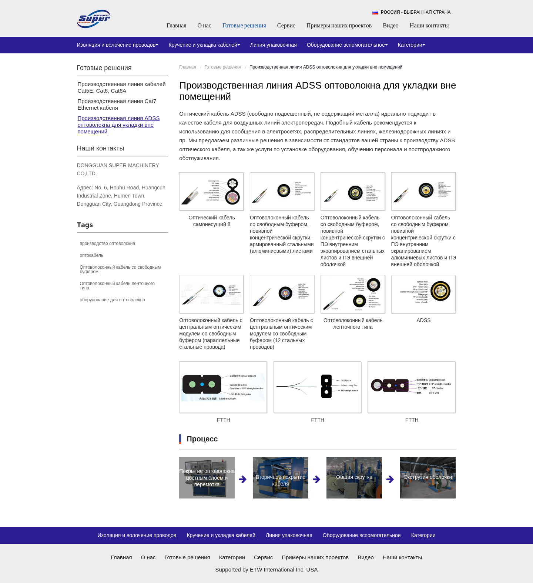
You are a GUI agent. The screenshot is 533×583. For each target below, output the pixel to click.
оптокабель (92, 255)
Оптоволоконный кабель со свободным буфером (120, 269)
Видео (390, 25)
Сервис (286, 25)
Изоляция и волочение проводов (136, 535)
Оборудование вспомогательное (362, 535)
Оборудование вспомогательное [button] (347, 45)
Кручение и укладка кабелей (221, 535)
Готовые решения (244, 25)
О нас (204, 25)
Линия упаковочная (273, 45)
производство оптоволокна (107, 243)
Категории (423, 535)
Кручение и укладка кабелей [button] (204, 45)
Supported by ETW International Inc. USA (266, 569)
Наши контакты (429, 25)
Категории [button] (411, 45)
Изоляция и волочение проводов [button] (118, 45)
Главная (177, 25)
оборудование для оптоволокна (112, 299)
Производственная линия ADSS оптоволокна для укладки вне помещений (119, 125)
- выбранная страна (416, 12)
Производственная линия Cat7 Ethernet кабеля (117, 104)
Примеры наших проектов (339, 25)
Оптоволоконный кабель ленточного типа (117, 286)
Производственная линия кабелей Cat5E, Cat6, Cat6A (122, 87)
